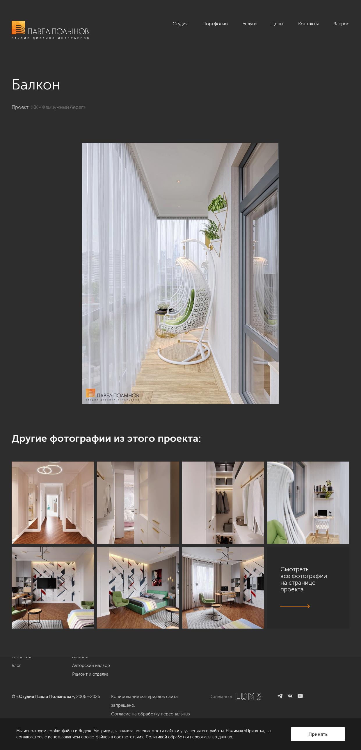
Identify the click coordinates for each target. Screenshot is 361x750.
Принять (318, 734)
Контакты (308, 23)
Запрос (341, 23)
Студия (180, 23)
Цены (277, 23)
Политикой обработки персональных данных (189, 737)
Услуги (250, 23)
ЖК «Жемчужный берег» (58, 107)
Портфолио (215, 23)
